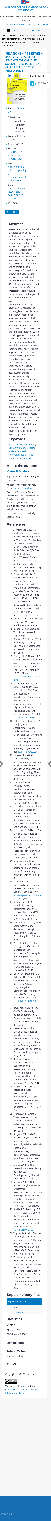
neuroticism (28, 447)
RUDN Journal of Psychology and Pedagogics (25, 13)
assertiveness (15, 444)
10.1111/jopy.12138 (23, 1229)
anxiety (12, 451)
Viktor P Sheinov (18, 471)
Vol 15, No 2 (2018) (24, 35)
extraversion (14, 447)
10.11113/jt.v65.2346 (28, 751)
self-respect (25, 458)
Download (20, 1312)
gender (31, 444)
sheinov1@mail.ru (22, 488)
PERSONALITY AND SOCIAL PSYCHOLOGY (15, 155)
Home (4, 35)
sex (25, 444)
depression (22, 451)
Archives (37, 30)
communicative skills (19, 454)
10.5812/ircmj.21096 (23, 717)
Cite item (12, 211)
